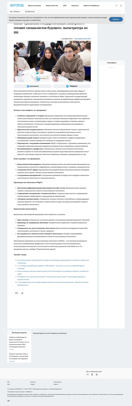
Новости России (52, 5)
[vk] (16, 293)
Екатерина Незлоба (82, 39)
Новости (56, 384)
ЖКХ (8, 384)
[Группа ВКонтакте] (33, 86)
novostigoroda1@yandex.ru (55, 389)
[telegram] (23, 293)
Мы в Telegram (15, 11)
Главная (32, 384)
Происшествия (57, 382)
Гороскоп (75, 5)
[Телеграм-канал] (72, 86)
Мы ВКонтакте (30, 11)
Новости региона (34, 5)
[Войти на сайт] (121, 5)
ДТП (64, 5)
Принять (116, 19)
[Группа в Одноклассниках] (92, 374)
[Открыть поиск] (116, 5)
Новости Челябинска (91, 5)
